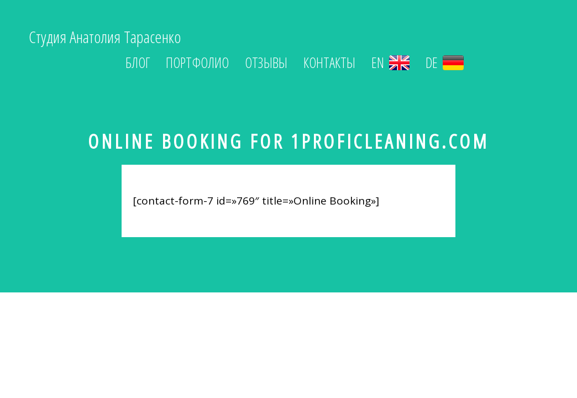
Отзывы (266, 62)
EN (390, 62)
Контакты (329, 62)
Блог (137, 62)
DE (445, 62)
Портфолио (197, 62)
